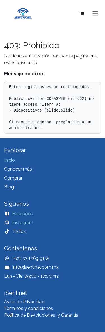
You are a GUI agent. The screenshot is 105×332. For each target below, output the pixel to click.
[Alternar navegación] (95, 13)
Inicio (9, 160)
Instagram (22, 222)
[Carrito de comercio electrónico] (81, 13)
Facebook (22, 213)
